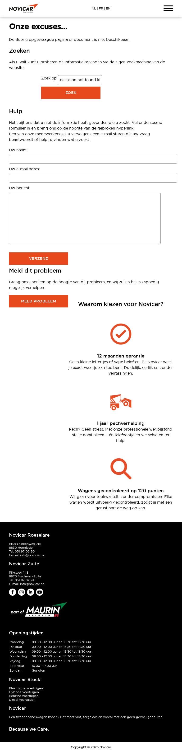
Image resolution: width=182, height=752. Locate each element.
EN (108, 8)
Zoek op (49, 78)
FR (101, 8)
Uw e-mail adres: (24, 169)
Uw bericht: (19, 188)
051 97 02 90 (25, 551)
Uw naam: (18, 150)
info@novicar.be (32, 555)
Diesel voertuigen (22, 699)
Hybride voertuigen (24, 692)
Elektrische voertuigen (26, 688)
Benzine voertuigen (24, 696)
